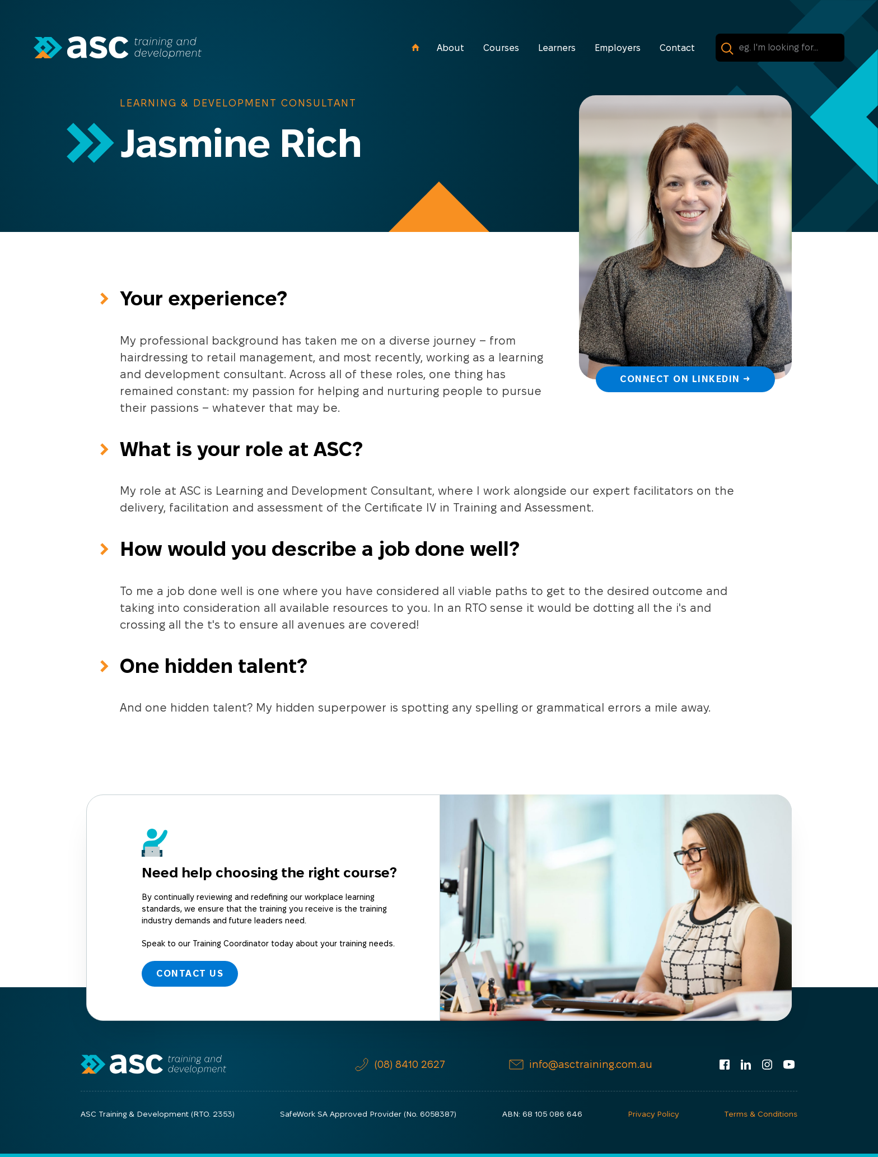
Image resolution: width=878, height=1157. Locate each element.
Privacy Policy (653, 1113)
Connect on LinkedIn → (685, 379)
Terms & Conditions (760, 1113)
